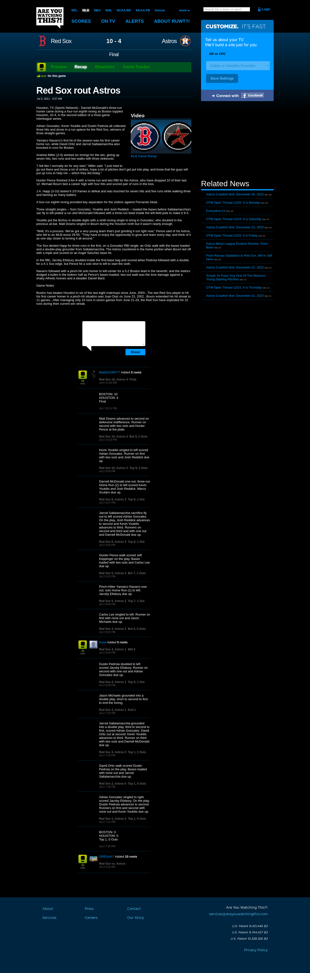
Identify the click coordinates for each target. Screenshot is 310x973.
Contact (134, 909)
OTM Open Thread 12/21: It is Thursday (234, 287)
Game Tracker (136, 67)
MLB (85, 10)
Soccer (160, 10)
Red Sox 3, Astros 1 (112, 710)
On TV (108, 21)
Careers (91, 918)
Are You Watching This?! (49, 18)
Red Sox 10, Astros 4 (113, 379)
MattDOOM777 (109, 372)
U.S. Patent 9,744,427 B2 (250, 932)
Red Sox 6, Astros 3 (112, 541)
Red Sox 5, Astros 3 (112, 573)
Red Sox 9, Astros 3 (112, 499)
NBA (97, 10)
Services (49, 918)
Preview (58, 67)
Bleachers (105, 67)
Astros (169, 41)
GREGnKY (106, 856)
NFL (74, 10)
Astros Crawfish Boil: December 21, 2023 (235, 295)
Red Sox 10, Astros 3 (113, 468)
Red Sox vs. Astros (112, 863)
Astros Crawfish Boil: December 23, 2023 (235, 227)
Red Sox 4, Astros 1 (112, 649)
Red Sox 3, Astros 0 (112, 752)
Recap (81, 67)
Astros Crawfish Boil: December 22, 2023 (235, 267)
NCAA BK (124, 10)
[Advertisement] (237, 141)
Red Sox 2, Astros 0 (112, 783)
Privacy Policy (256, 950)
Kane (102, 642)
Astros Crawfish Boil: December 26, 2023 (235, 194)
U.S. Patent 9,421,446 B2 (250, 926)
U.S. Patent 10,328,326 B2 (249, 938)
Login (266, 9)
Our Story (135, 918)
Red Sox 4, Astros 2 (112, 629)
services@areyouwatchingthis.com (238, 914)
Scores (81, 21)
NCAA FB (143, 10)
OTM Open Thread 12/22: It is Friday (231, 235)
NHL (109, 10)
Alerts (134, 21)
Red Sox (61, 41)
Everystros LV (215, 211)
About (172, 21)
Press (89, 909)
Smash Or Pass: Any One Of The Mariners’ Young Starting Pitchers (236, 277)
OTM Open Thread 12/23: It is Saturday (233, 219)
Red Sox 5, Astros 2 (112, 601)
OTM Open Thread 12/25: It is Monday (233, 202)
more (183, 10)
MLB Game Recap (144, 156)
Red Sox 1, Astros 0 (112, 818)
